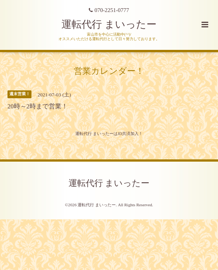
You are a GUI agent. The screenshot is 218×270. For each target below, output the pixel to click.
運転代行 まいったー (109, 24)
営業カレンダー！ (109, 71)
